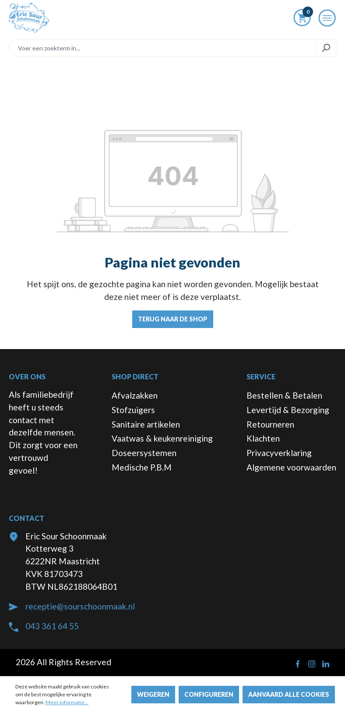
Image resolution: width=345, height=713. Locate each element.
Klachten (263, 438)
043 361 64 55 (52, 626)
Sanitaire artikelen (146, 424)
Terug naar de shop (173, 319)
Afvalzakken (135, 395)
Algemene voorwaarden (291, 467)
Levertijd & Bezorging (287, 410)
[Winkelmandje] (302, 19)
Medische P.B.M (142, 467)
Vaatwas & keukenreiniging (162, 438)
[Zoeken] (326, 48)
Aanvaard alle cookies (288, 694)
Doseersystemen (144, 453)
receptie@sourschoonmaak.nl (80, 606)
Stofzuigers (133, 410)
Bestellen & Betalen (284, 395)
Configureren (208, 694)
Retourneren (270, 424)
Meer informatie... (67, 702)
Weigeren (153, 694)
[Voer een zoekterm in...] (162, 48)
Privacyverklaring (279, 453)
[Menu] (327, 20)
